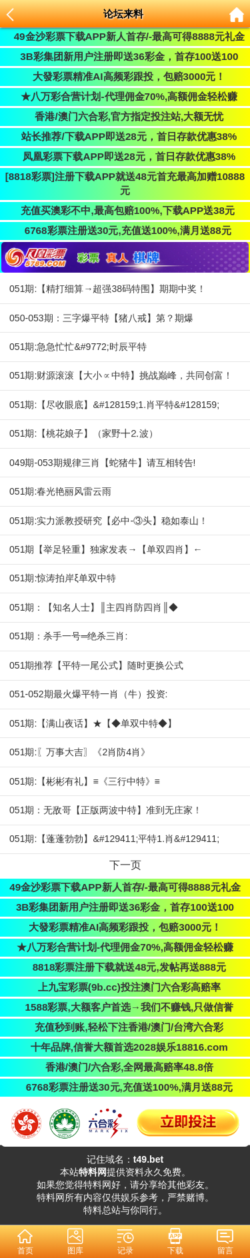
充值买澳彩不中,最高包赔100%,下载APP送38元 (125, 210)
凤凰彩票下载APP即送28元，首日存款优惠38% (125, 156)
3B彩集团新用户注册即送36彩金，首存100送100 (125, 56)
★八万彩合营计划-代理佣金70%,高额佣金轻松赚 (125, 96)
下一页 (125, 865)
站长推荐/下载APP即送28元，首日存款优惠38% (125, 136)
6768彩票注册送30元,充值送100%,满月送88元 (125, 230)
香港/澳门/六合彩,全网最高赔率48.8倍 (125, 1067)
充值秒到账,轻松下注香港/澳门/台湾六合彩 (125, 1027)
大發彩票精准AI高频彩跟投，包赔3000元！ (125, 76)
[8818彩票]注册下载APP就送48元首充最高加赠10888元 (125, 183)
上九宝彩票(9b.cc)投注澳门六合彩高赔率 (125, 987)
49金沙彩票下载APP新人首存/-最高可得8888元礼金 (125, 36)
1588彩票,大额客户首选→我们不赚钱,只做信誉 (125, 1007)
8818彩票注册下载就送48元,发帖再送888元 (125, 967)
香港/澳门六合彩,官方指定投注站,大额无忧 (125, 116)
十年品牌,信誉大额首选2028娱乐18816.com (125, 1047)
